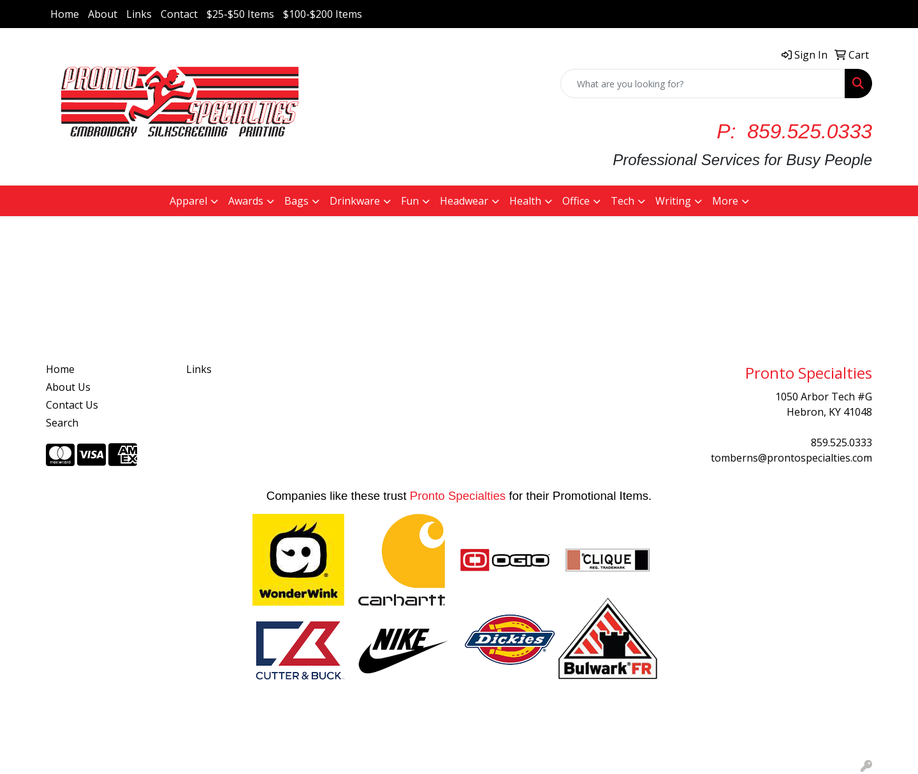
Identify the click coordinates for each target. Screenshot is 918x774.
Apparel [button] (188, 201)
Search (62, 423)
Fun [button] (410, 201)
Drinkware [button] (355, 201)
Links (139, 14)
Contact (179, 14)
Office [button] (576, 201)
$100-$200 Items (322, 14)
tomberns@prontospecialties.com (791, 458)
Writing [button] (673, 201)
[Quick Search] (702, 83)
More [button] (725, 201)
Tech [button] (622, 201)
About (102, 14)
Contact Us (72, 405)
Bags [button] (296, 201)
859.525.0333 (841, 442)
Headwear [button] (464, 201)
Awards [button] (245, 201)
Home (64, 14)
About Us (68, 387)
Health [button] (525, 201)
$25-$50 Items (240, 14)
